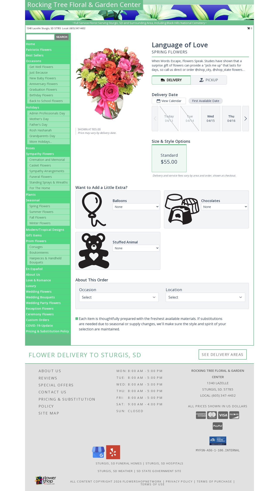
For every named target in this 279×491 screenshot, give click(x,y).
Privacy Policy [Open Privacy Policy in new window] (179, 481)
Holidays (32, 107)
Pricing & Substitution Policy (47, 331)
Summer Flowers (41, 212)
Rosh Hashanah (40, 130)
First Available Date (205, 101)
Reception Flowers (39, 308)
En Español (34, 269)
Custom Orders (37, 320)
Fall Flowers (37, 217)
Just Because (38, 72)
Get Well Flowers (41, 67)
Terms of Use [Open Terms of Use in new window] (153, 484)
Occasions (33, 61)
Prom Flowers (36, 241)
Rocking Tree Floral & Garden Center (84, 4)
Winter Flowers (40, 223)
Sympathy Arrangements (46, 171)
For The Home (39, 188)
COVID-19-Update (39, 325)
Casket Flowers (40, 165)
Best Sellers (34, 55)
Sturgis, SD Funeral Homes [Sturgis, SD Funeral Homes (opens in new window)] (119, 463)
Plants (31, 194)
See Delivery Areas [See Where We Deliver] (222, 354)
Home (30, 44)
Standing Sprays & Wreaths (48, 182)
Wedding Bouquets (40, 297)
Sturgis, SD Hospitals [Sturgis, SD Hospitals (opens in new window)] (164, 463)
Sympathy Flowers (40, 154)
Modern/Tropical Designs (45, 230)
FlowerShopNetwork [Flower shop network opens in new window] (142, 481)
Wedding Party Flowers (43, 303)
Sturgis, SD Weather (115, 471)
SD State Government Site (159, 471)
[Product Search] (40, 37)
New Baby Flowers (42, 78)
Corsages (36, 247)
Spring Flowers (39, 206)
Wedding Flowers (38, 291)
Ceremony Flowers (40, 314)
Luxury (31, 286)
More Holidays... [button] (40, 141)
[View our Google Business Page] (98, 458)
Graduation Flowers (43, 89)
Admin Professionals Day (47, 113)
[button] (217, 441)
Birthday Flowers (41, 95)
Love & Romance (38, 280)
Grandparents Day (42, 136)
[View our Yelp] (113, 458)
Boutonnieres (39, 252)
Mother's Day (39, 119)
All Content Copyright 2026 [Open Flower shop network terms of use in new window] (96, 481)
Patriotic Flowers (38, 50)
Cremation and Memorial (47, 160)
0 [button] (249, 28)
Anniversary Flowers (43, 84)
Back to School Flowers (46, 101)
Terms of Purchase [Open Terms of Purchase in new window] (214, 481)
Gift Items (34, 235)
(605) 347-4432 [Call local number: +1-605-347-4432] (77, 28)
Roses (30, 148)
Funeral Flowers (40, 177)
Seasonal (33, 200)
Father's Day (38, 124)
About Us (33, 274)
